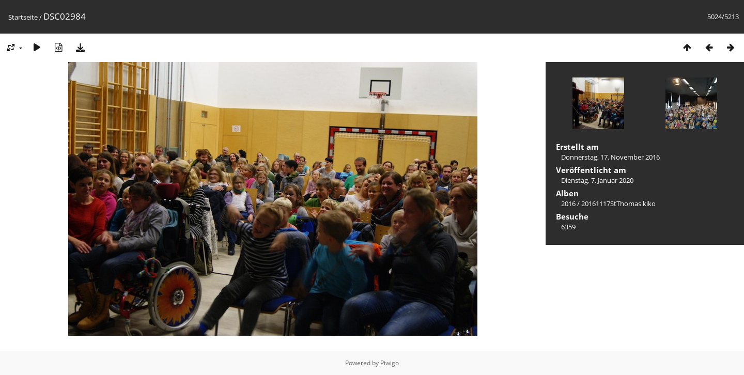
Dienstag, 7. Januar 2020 (597, 180)
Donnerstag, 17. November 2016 (610, 157)
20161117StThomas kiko (618, 203)
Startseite (23, 17)
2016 (568, 203)
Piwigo (389, 362)
